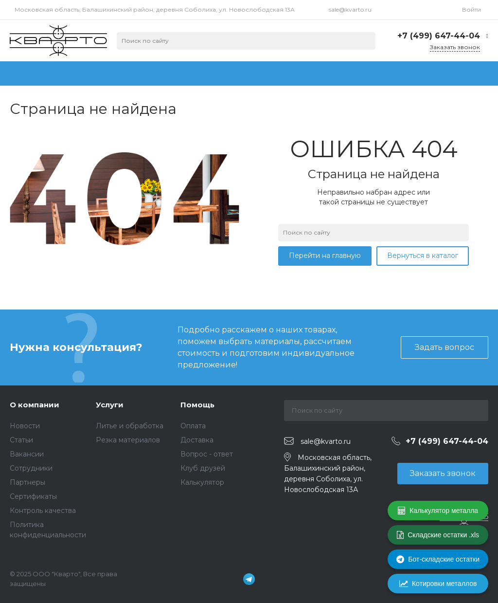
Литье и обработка (129, 425)
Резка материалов (128, 440)
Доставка (196, 440)
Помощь (197, 404)
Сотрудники (31, 468)
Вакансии (27, 454)
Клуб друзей (202, 468)
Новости (25, 425)
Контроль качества (43, 510)
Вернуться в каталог (422, 255)
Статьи (21, 440)
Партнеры (27, 482)
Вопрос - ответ (206, 454)
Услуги (110, 404)
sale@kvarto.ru (350, 9)
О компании (34, 404)
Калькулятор (202, 482)
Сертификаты (33, 496)
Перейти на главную (325, 255)
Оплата (193, 425)
